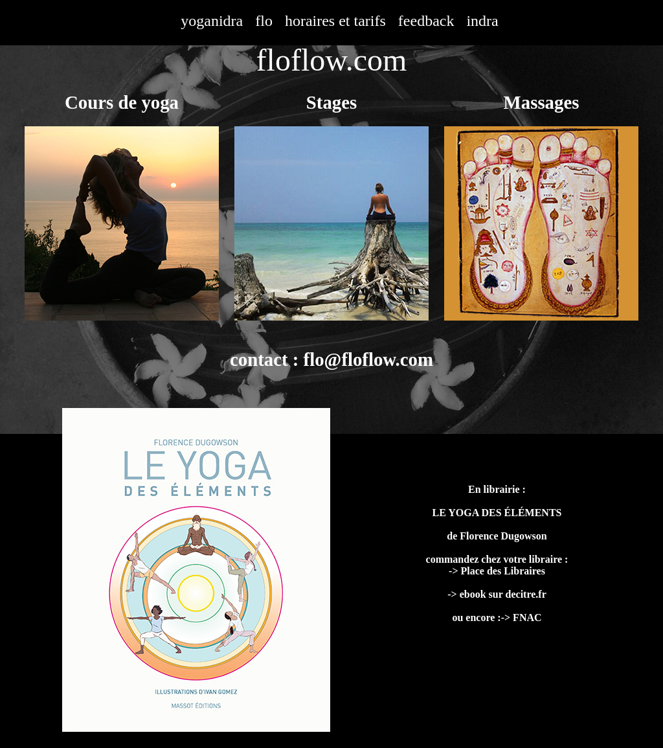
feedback (426, 20)
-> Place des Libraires (497, 570)
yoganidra (212, 20)
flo (264, 20)
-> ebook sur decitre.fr (496, 594)
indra (482, 20)
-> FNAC (521, 617)
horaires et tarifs (335, 20)
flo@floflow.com (368, 359)
